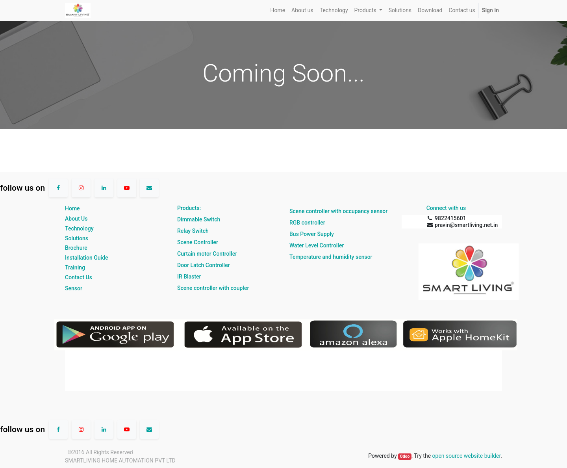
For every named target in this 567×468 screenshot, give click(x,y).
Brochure (76, 248)
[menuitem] (277, 10)
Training (75, 267)
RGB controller (307, 222)
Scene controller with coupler (213, 288)
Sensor (73, 288)
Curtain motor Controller (207, 254)
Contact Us (78, 277)
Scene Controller (197, 242)
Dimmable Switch (198, 219)
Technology (79, 228)
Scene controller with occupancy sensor (338, 211)
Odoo (405, 456)
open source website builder (466, 456)
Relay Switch (193, 231)
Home (72, 208)
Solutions (76, 238)
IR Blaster (189, 276)
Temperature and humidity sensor (330, 257)
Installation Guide (86, 257)
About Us (76, 218)
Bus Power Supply (311, 234)
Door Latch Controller (203, 265)
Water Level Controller (316, 245)
